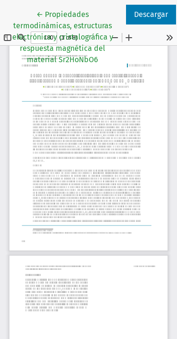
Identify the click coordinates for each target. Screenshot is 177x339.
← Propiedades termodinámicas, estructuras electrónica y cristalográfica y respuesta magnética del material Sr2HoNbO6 (68, 36)
